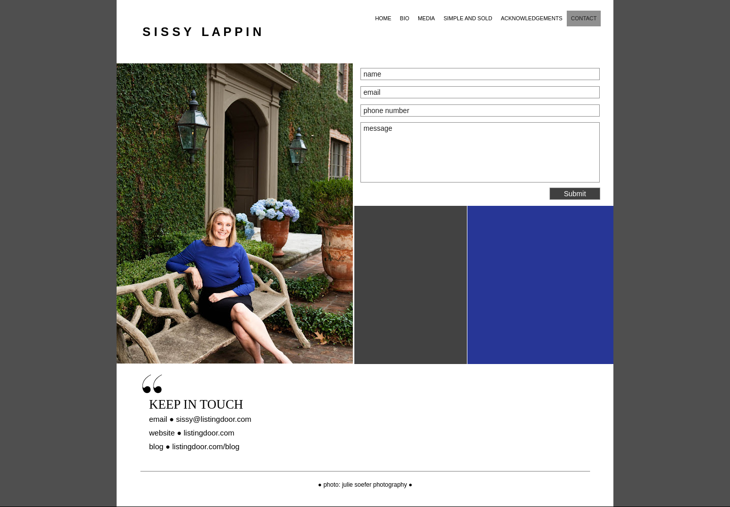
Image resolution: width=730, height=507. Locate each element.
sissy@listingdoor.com (213, 419)
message (480, 152)
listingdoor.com (209, 432)
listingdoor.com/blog (206, 446)
